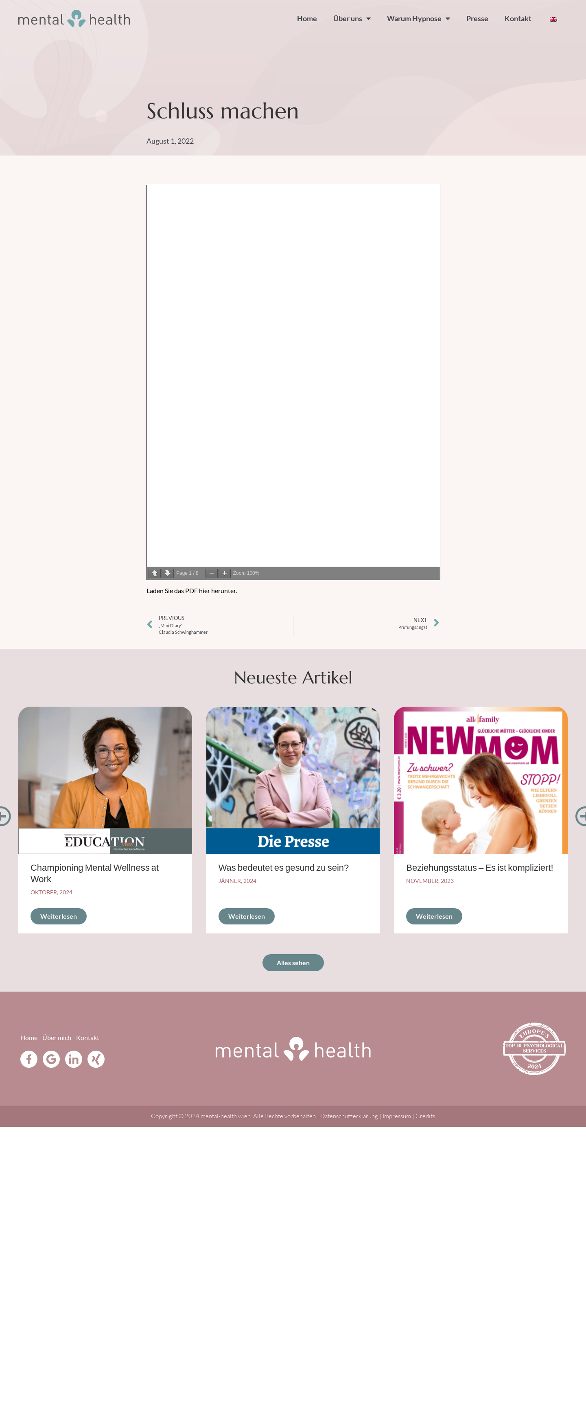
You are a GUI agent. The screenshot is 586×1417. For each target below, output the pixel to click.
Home (307, 18)
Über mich (56, 1037)
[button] (28, 816)
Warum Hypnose (418, 18)
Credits (425, 1116)
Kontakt (518, 18)
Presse (477, 18)
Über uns (352, 18)
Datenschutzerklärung (349, 1116)
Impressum (397, 1116)
